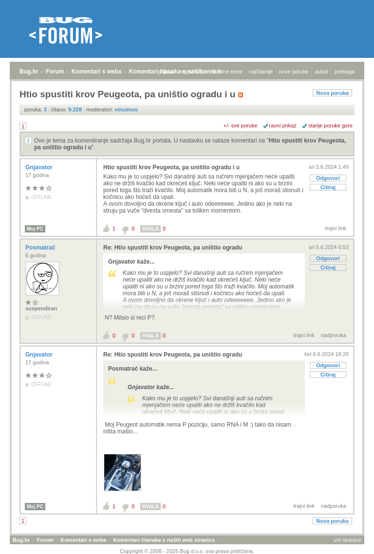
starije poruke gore (330, 125)
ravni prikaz (283, 125)
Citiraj (328, 187)
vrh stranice (347, 540)
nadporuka (333, 335)
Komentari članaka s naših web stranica (164, 540)
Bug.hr (28, 71)
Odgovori (328, 178)
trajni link (335, 228)
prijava (165, 71)
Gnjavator (39, 167)
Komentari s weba (97, 71)
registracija (193, 71)
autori (322, 71)
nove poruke (294, 71)
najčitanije (261, 71)
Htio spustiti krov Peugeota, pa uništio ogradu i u (171, 167)
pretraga (345, 71)
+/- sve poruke (241, 125)
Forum (55, 71)
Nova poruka (332, 93)
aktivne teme (227, 71)
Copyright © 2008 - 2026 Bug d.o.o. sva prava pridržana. (187, 551)
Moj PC (35, 229)
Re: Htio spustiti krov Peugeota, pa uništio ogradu (172, 247)
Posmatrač (41, 247)
